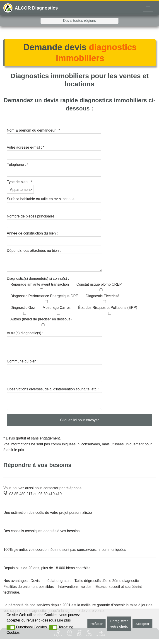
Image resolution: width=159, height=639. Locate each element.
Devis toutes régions (79, 20)
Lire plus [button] (64, 620)
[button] (11, 627)
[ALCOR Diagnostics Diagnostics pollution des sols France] (30, 7)
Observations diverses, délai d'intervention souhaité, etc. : (54, 399)
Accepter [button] (142, 624)
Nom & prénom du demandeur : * (54, 134)
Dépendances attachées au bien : (54, 260)
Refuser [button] (96, 624)
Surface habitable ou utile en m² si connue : (54, 202)
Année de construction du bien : (54, 237)
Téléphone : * (54, 168)
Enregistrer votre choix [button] (119, 623)
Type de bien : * (20, 186)
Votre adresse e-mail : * (54, 151)
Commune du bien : (54, 371)
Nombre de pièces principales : (54, 220)
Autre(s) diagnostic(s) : (54, 343)
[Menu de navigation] (148, 8)
